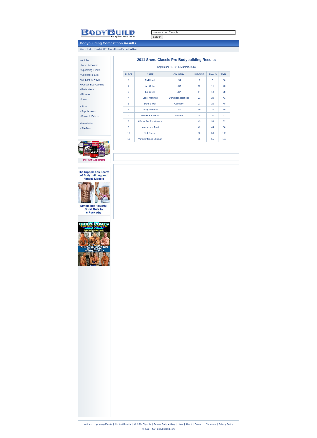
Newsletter (87, 123)
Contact (198, 424)
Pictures (85, 94)
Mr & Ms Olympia (90, 79)
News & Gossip (89, 65)
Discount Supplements (94, 160)
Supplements (88, 111)
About (189, 424)
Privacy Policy (226, 424)
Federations (87, 89)
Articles (85, 60)
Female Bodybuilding (92, 84)
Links (84, 99)
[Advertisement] (158, 12)
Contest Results (94, 49)
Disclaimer (210, 424)
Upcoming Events (90, 70)
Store (84, 106)
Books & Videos (90, 116)
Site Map (86, 128)
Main (82, 49)
